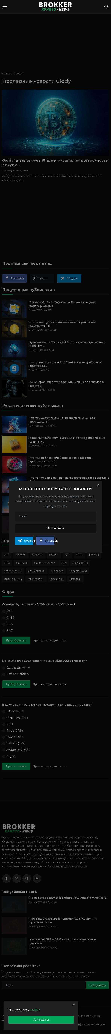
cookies (35, 1010)
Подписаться (55, 528)
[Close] (97, 485)
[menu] (4, 6)
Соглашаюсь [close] (41, 1019)
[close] (74, 1005)
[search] (106, 6)
